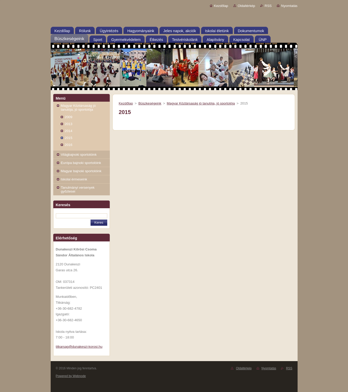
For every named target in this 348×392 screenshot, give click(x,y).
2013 (69, 124)
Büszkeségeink (149, 103)
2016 (69, 145)
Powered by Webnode (71, 376)
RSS (268, 6)
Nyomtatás (289, 6)
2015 (69, 138)
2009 (69, 117)
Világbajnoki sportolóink (79, 154)
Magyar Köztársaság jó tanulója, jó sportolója (78, 107)
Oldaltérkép (246, 6)
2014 (69, 131)
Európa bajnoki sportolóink (81, 163)
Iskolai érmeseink (74, 179)
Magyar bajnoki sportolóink (81, 171)
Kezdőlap (221, 6)
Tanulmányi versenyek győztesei (78, 189)
